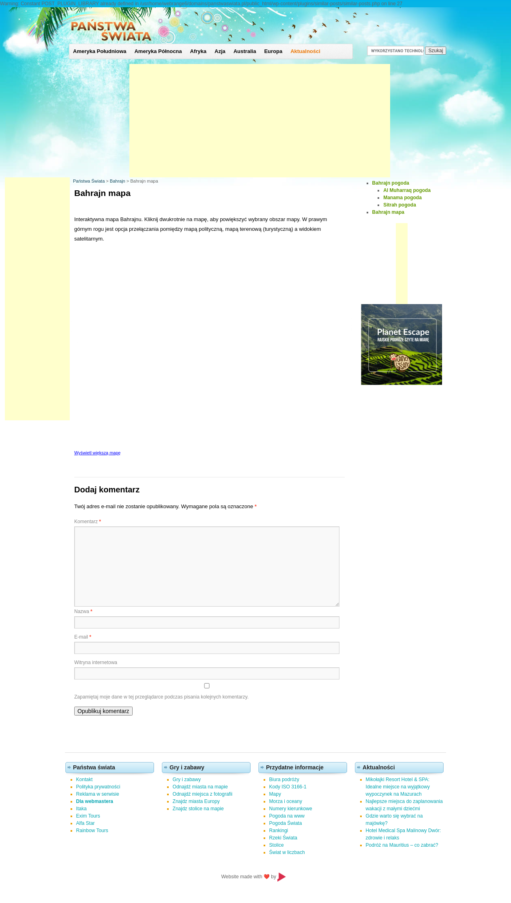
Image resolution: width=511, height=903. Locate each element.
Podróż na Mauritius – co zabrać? (402, 845)
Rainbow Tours (92, 830)
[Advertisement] (259, 120)
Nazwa (83, 611)
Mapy (275, 794)
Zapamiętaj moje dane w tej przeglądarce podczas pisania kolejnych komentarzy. (161, 697)
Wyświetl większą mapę (97, 452)
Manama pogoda (402, 197)
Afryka (198, 51)
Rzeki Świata (283, 838)
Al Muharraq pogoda (407, 190)
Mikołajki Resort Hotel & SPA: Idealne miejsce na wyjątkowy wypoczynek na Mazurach (398, 787)
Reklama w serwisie (97, 794)
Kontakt (84, 779)
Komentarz (87, 521)
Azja (220, 51)
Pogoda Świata (285, 823)
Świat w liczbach (287, 852)
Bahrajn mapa (388, 212)
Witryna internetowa (95, 662)
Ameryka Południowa (99, 51)
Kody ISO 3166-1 (288, 787)
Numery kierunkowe (290, 808)
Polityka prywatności (98, 787)
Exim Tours (88, 816)
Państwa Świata (89, 181)
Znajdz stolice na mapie (198, 808)
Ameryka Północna (158, 51)
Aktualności (305, 51)
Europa (273, 51)
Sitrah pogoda (399, 205)
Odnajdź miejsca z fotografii (202, 794)
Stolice (276, 845)
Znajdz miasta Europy (196, 801)
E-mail (82, 637)
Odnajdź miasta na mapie (200, 787)
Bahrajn (117, 181)
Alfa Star (85, 823)
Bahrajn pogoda (390, 183)
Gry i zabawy (187, 779)
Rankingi (278, 830)
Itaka (81, 808)
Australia (245, 51)
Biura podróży (284, 779)
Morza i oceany (285, 801)
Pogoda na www (287, 816)
